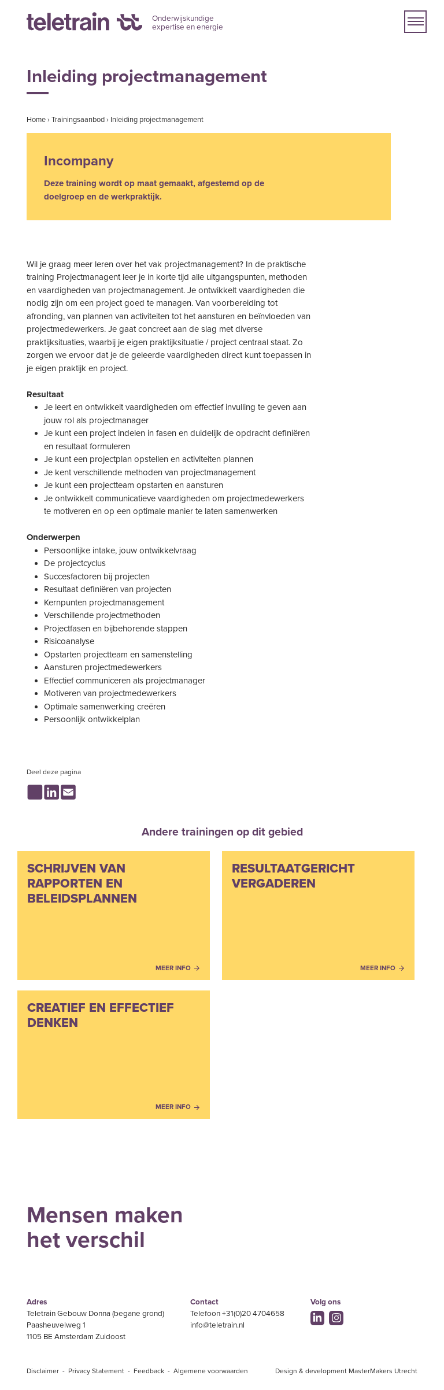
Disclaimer (43, 1371)
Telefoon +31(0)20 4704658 (237, 1313)
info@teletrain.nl (217, 1325)
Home (36, 119)
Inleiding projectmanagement (157, 119)
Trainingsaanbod (78, 119)
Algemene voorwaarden (210, 1371)
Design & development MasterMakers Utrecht (346, 1371)
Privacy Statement (96, 1371)
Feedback (149, 1371)
